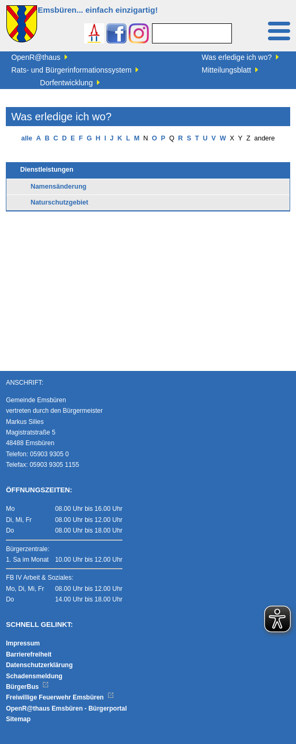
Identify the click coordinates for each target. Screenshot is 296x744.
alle (26, 138)
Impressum (23, 643)
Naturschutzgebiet (59, 202)
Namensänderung (59, 186)
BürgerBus (27, 686)
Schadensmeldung (34, 676)
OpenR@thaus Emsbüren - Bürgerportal (66, 708)
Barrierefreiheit (28, 654)
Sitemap (18, 719)
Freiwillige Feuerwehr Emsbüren (60, 697)
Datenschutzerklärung (39, 665)
